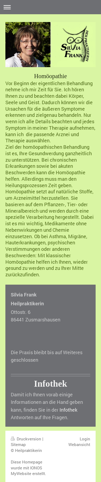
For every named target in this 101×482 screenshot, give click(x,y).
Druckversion (26, 438)
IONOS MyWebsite (26, 470)
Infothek (68, 410)
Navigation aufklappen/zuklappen (50, 7)
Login (85, 438)
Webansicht (79, 444)
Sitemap (18, 444)
